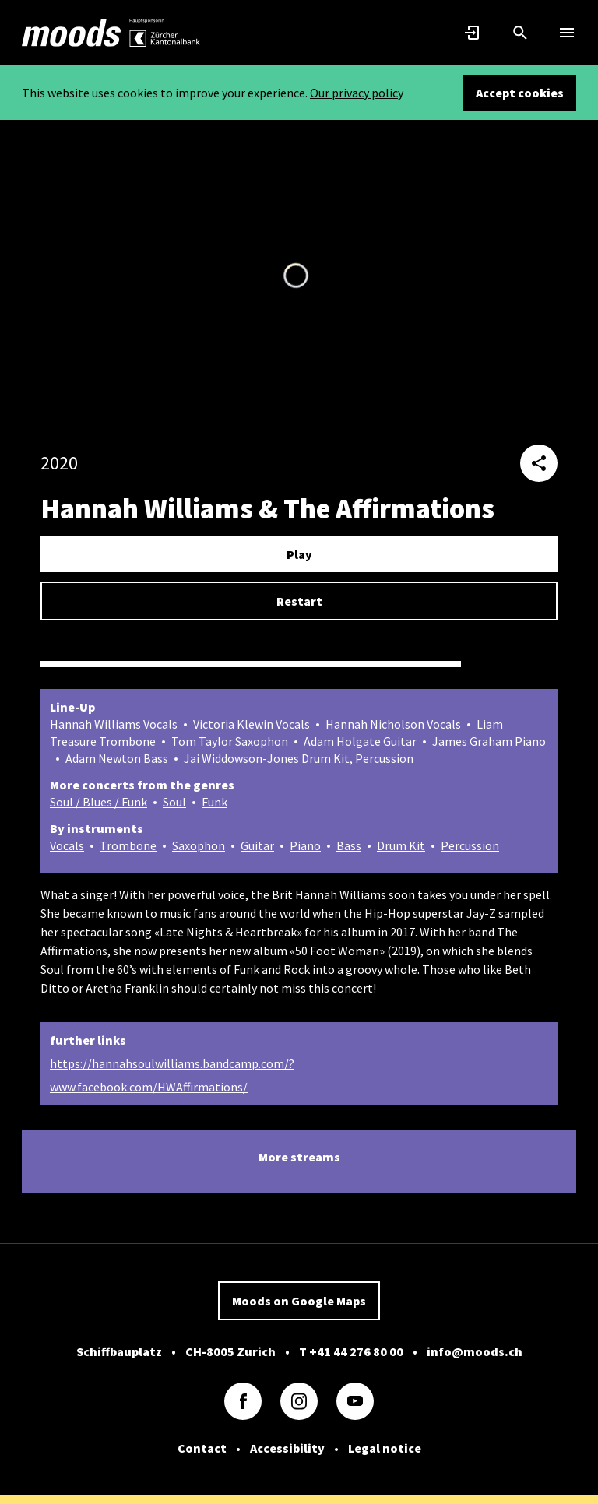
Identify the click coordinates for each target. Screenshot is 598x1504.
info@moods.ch (474, 1351)
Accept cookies (520, 92)
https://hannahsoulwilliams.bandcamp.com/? (172, 1063)
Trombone (128, 845)
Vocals (67, 845)
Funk (214, 802)
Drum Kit (401, 845)
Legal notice (384, 1448)
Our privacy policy (356, 92)
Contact (202, 1448)
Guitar (257, 845)
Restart (299, 601)
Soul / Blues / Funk (98, 802)
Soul (174, 802)
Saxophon (198, 845)
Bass (348, 845)
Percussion (470, 845)
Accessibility (287, 1448)
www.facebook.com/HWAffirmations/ (149, 1087)
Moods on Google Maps (299, 1301)
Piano (305, 845)
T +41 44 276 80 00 (351, 1351)
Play (299, 554)
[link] (71, 33)
